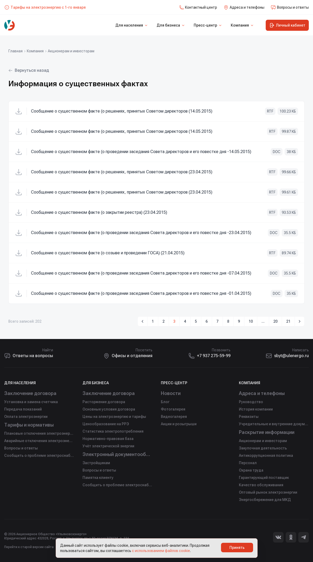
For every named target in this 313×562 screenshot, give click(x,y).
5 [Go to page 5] (196, 321)
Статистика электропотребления (113, 431)
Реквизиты (249, 416)
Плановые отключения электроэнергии (39, 433)
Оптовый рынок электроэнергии (268, 492)
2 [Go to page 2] (163, 321)
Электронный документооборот (117, 454)
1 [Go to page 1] (153, 321)
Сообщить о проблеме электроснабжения (39, 455)
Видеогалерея (174, 416)
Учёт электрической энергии (108, 446)
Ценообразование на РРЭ (106, 424)
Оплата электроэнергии (26, 416)
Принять (237, 547)
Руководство (251, 402)
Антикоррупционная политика (266, 455)
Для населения (131, 25)
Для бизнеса (171, 25)
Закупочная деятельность (263, 448)
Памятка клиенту (98, 477)
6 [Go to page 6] (207, 321)
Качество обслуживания (261, 485)
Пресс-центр (208, 25)
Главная (15, 51)
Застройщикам (96, 463)
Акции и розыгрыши (179, 424)
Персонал (248, 463)
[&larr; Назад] (142, 321)
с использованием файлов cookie (161, 551)
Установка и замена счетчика (31, 402)
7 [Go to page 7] (217, 321)
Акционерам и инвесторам (71, 51)
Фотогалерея (173, 409)
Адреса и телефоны (262, 393)
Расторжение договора (104, 402)
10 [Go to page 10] (251, 321)
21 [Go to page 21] (288, 321)
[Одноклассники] (291, 537)
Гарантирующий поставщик (264, 477)
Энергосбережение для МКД (265, 500)
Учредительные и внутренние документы (274, 424)
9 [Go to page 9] (239, 321)
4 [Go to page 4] (185, 321)
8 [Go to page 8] (228, 321)
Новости (171, 393)
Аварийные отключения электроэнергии (39, 441)
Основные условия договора (109, 409)
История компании (256, 409)
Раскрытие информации (267, 432)
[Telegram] (303, 537)
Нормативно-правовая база (108, 439)
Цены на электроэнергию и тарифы (114, 416)
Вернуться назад (28, 70)
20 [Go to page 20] (275, 321)
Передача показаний (23, 409)
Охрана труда (251, 470)
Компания (242, 25)
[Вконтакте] (278, 537)
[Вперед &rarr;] (300, 321)
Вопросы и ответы (21, 448)
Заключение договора (30, 393)
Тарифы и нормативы (29, 425)
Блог (165, 402)
